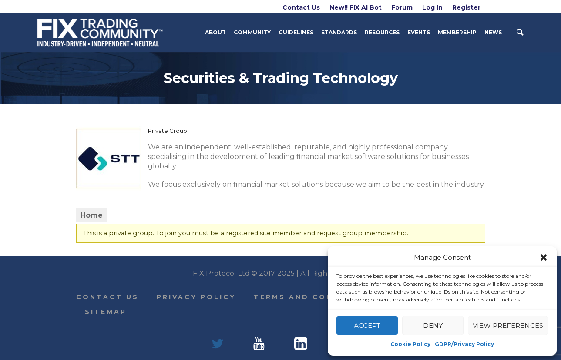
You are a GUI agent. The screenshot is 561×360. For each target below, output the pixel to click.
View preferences (508, 325)
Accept (367, 325)
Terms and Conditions (313, 297)
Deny (433, 325)
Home (92, 215)
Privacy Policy (196, 297)
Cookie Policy (410, 344)
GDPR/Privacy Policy (464, 344)
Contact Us (107, 297)
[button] (543, 257)
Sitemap (106, 312)
